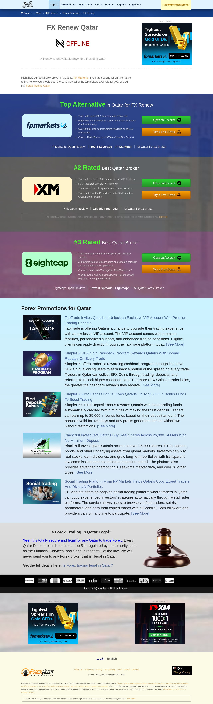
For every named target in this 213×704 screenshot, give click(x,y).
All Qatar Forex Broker (151, 163)
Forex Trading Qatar (38, 85)
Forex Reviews (70, 13)
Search (127, 670)
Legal (119, 670)
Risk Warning (109, 670)
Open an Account (181, 122)
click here (163, 217)
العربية (100, 658)
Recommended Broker (176, 4)
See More (131, 699)
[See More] (175, 344)
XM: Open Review (75, 225)
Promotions (68, 4)
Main (38, 13)
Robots (109, 4)
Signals (121, 4)
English (52, 13)
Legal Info (135, 4)
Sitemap (135, 670)
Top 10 (54, 4)
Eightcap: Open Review (69, 304)
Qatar (26, 13)
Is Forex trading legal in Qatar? (69, 559)
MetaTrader (85, 4)
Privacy (98, 670)
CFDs (98, 4)
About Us (78, 670)
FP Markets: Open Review (68, 163)
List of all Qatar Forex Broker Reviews (106, 588)
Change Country (181, 672)
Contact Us (89, 670)
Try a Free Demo (181, 129)
